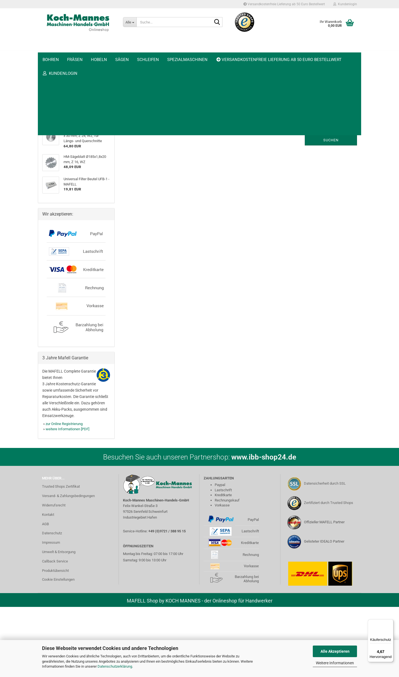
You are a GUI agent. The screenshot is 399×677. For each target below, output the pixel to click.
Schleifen (148, 48)
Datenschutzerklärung (115, 666)
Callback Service (55, 632)
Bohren (51, 48)
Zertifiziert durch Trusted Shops (328, 573)
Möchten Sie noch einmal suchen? (142, 125)
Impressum (51, 613)
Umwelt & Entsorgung (58, 622)
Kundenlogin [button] (345, 4)
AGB (45, 594)
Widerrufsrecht (53, 575)
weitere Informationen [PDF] (67, 499)
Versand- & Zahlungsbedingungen (68, 566)
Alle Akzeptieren (335, 651)
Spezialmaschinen (187, 48)
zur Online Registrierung (64, 494)
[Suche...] (129, 22)
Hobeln (99, 48)
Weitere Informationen (335, 663)
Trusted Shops (337, 48)
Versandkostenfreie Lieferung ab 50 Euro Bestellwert (284, 4)
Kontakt (48, 585)
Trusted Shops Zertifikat (61, 557)
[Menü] (390, 622)
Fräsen (75, 48)
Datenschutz (52, 603)
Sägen (122, 48)
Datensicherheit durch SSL (325, 554)
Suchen (330, 140)
